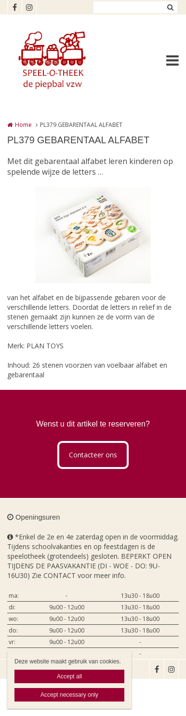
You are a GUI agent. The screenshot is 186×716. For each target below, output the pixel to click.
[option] (93, 235)
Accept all (69, 676)
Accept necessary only (69, 694)
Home (23, 125)
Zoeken (170, 7)
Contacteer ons (93, 454)
